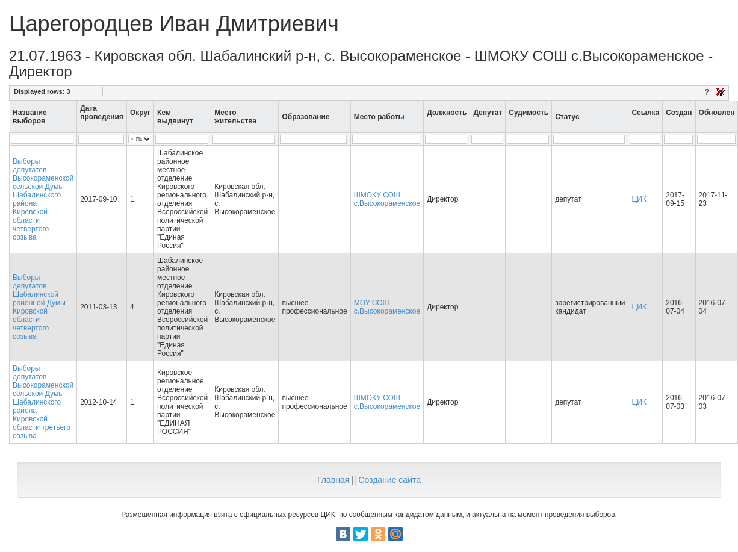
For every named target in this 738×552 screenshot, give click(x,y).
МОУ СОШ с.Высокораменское (387, 307)
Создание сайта (389, 480)
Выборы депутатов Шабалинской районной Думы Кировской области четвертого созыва (39, 307)
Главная (333, 480)
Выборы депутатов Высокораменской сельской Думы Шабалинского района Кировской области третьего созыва (43, 402)
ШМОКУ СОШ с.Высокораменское (387, 199)
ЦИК (639, 199)
